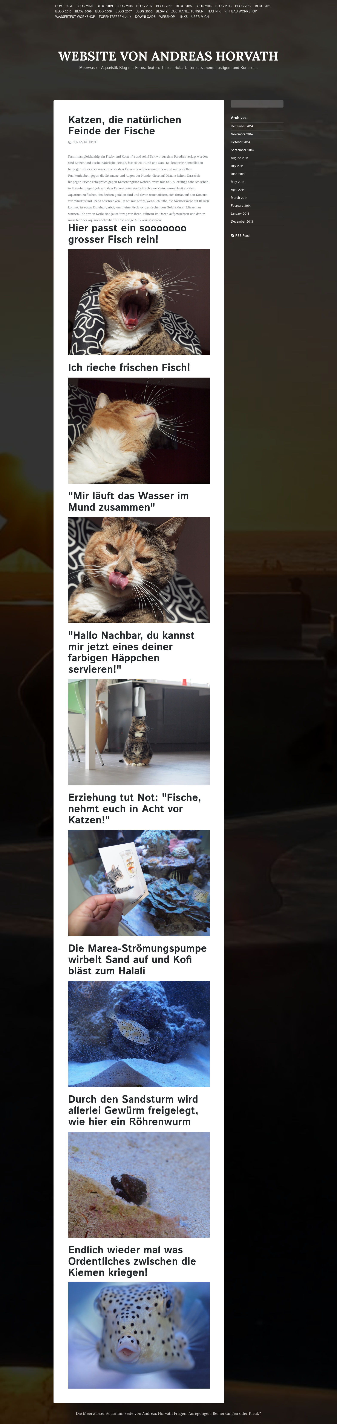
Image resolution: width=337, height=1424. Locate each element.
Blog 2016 (164, 6)
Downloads (145, 17)
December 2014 (242, 126)
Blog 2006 (144, 11)
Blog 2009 (83, 11)
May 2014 (237, 182)
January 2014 (240, 213)
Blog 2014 (204, 6)
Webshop (167, 17)
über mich (200, 17)
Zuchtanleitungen (187, 11)
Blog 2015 (184, 6)
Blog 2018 (124, 6)
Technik (214, 11)
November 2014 (242, 134)
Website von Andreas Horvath (168, 56)
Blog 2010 (63, 11)
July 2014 (237, 166)
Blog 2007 (123, 11)
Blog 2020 (85, 6)
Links (183, 17)
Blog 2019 (105, 6)
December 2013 (242, 221)
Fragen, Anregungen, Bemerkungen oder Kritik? (217, 1413)
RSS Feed (242, 236)
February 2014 (241, 205)
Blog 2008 (103, 11)
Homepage (64, 6)
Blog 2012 (243, 6)
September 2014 (242, 150)
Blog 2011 (263, 6)
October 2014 (240, 142)
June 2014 (238, 174)
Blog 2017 (144, 6)
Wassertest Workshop (75, 17)
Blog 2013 (223, 6)
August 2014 (239, 158)
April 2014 (238, 190)
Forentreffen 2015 (115, 17)
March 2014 (239, 198)
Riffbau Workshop (240, 11)
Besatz (162, 11)
